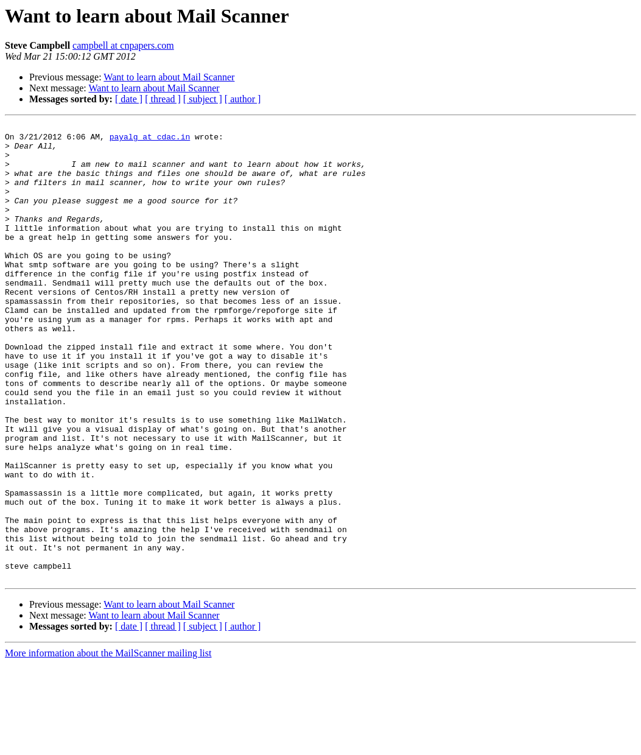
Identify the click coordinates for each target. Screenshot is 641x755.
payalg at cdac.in (150, 140)
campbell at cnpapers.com (123, 45)
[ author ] (243, 99)
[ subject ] (202, 99)
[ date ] (128, 99)
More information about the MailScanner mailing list (108, 744)
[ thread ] (163, 99)
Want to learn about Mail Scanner (168, 77)
